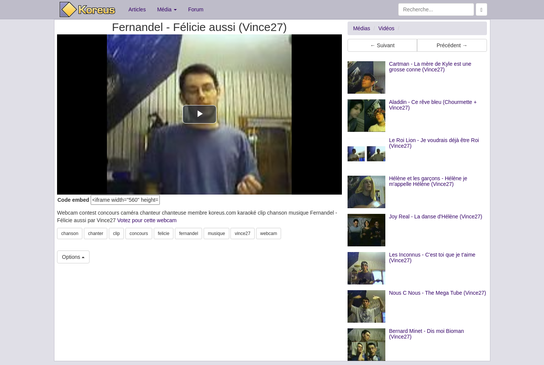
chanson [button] (69, 233)
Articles (137, 9)
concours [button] (139, 233)
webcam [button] (268, 233)
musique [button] (216, 233)
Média (167, 9)
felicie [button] (164, 233)
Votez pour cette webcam (146, 220)
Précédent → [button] (452, 45)
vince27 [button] (242, 233)
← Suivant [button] (382, 45)
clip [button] (116, 233)
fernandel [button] (188, 233)
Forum (195, 9)
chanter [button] (95, 233)
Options (73, 257)
